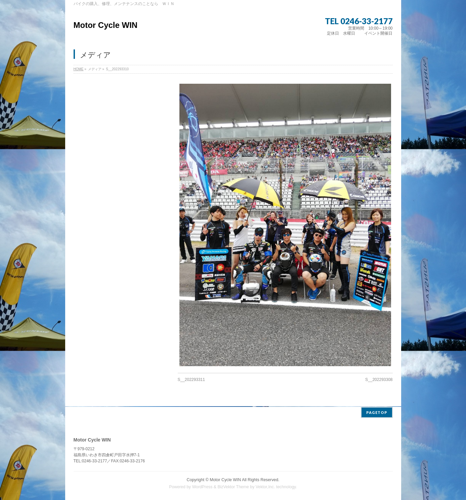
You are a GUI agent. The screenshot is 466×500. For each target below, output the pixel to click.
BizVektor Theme (233, 486)
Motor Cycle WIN (106, 25)
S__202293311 (191, 379)
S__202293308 (378, 379)
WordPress (202, 486)
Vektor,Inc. (265, 486)
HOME (79, 69)
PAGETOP (376, 412)
